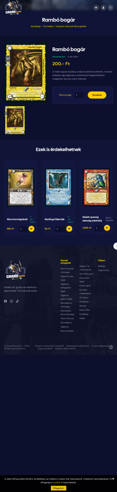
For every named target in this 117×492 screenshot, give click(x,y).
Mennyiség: (65, 95)
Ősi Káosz (83, 297)
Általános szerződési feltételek (49, 346)
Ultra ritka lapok (86, 274)
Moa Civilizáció (67, 331)
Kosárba (97, 95)
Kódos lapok (85, 285)
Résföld (82, 306)
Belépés (101, 266)
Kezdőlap (36, 26)
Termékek (48, 26)
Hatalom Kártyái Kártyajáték (71, 26)
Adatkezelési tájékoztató (77, 346)
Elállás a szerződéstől (65, 348)
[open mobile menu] (110, 8)
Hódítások (84, 301)
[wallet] (96, 8)
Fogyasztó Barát (45, 348)
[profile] (103, 8)
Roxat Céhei (84, 310)
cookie (56, 482)
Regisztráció (103, 270)
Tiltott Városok (67, 318)
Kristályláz (84, 314)
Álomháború (66, 322)
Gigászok (65, 327)
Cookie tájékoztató (100, 346)
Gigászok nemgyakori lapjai (66, 287)
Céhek (82, 318)
